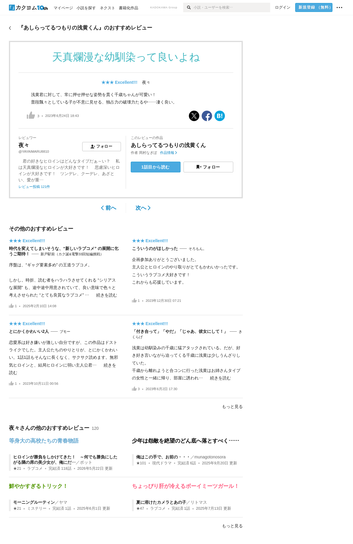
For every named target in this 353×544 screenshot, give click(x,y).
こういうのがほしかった (155, 248)
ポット (86, 462)
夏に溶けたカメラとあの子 (161, 502)
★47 (140, 508)
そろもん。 (197, 249)
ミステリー (36, 508)
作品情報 (168, 152)
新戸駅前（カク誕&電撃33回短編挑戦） (72, 254)
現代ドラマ (162, 463)
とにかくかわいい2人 (29, 331)
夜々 (146, 82)
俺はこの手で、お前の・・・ (163, 457)
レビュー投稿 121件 (34, 186)
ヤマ (63, 502)
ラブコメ (35, 468)
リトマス (198, 502)
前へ (108, 208)
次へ (143, 208)
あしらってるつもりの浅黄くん (168, 145)
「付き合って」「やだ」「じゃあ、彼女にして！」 (180, 331)
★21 (17, 468)
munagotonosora (210, 457)
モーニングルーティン (34, 502)
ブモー (65, 331)
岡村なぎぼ (148, 152)
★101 (141, 463)
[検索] (188, 7)
